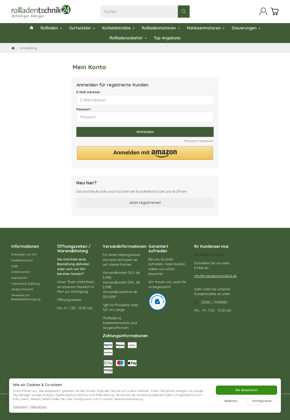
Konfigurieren (262, 401)
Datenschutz (38, 406)
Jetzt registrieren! (145, 202)
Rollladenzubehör (128, 37)
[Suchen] (144, 11)
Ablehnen (230, 401)
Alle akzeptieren (246, 390)
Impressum (20, 406)
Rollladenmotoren (161, 27)
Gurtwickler (82, 27)
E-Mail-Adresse (88, 92)
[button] (145, 153)
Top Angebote (167, 37)
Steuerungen (246, 27)
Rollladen (51, 27)
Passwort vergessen (199, 141)
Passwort (83, 109)
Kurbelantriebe (118, 27)
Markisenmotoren (206, 27)
